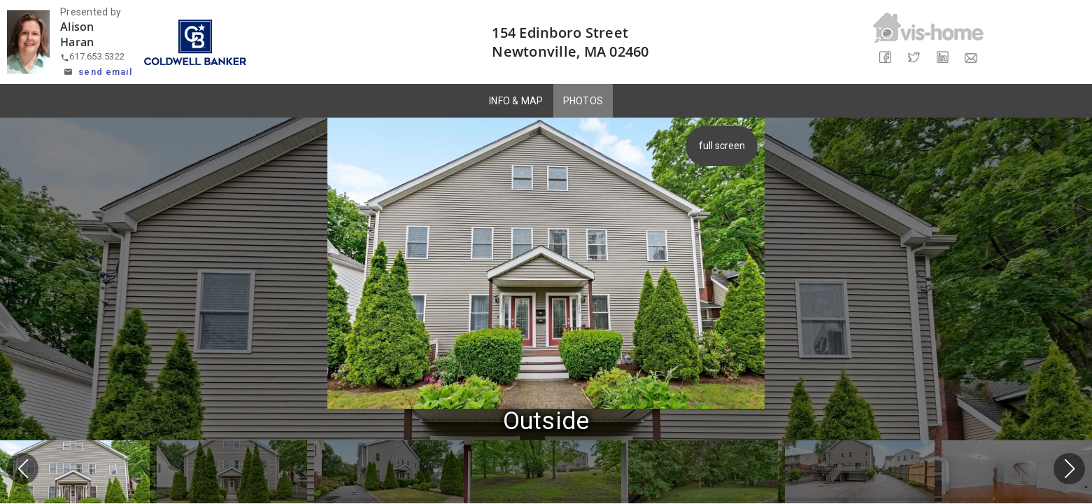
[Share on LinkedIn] (942, 57)
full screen (722, 145)
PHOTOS (583, 100)
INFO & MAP (516, 100)
